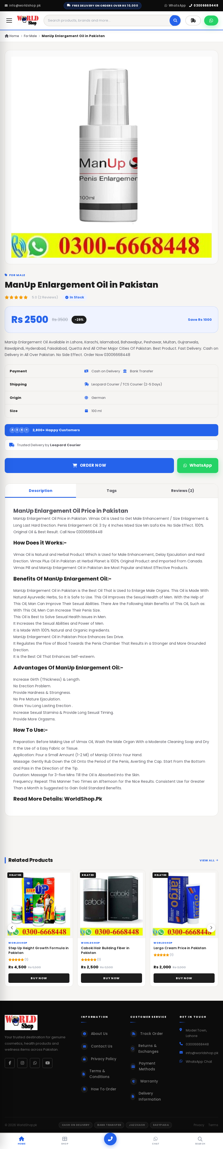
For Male (30, 36)
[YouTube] (47, 1063)
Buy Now (39, 981)
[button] (211, 931)
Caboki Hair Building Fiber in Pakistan (105, 953)
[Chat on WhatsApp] (211, 21)
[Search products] (107, 20)
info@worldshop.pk (23, 5)
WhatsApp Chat (199, 1061)
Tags (112, 490)
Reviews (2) (182, 490)
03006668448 (203, 5)
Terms (213, 1125)
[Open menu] (9, 20)
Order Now (89, 465)
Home (12, 36)
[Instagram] (22, 1063)
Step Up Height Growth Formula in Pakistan (38, 953)
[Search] (175, 20)
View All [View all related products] (209, 863)
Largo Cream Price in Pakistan (180, 951)
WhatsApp (175, 5)
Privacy (199, 1125)
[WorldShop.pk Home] (28, 20)
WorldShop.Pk (83, 798)
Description (40, 490)
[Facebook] (10, 1063)
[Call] (110, 1139)
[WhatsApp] (35, 1063)
